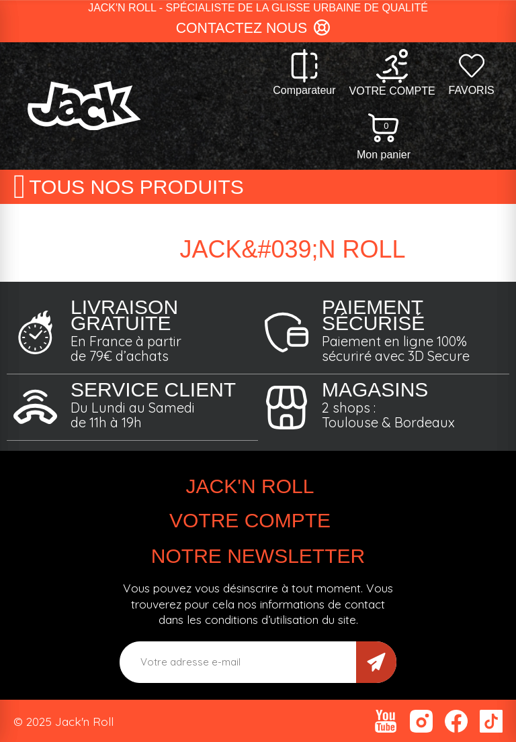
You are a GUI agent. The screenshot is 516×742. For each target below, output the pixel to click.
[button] (258, 29)
